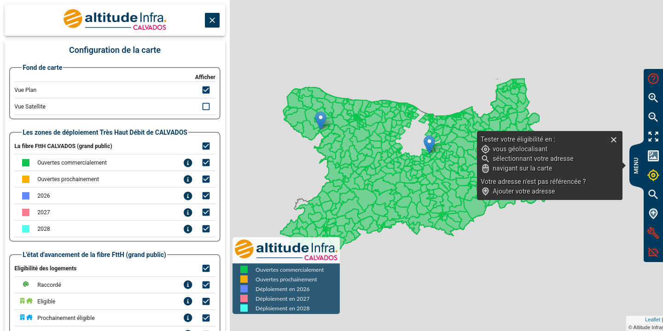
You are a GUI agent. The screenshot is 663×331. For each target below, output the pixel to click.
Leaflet (569, 319)
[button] (461, 144)
